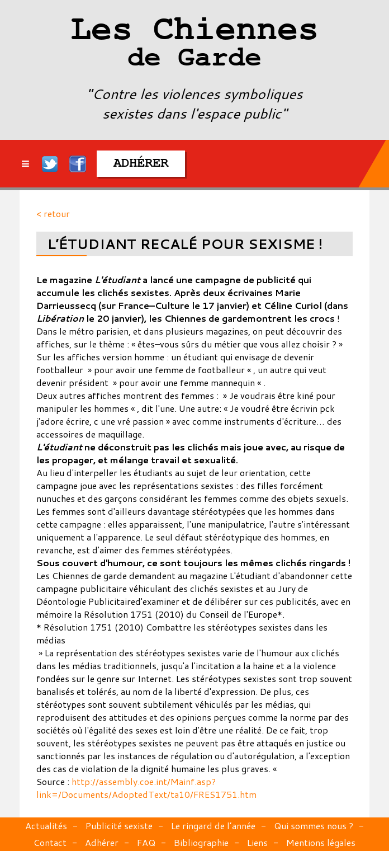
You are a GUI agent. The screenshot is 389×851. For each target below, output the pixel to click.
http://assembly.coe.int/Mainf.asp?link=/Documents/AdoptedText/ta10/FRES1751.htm (146, 788)
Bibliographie (201, 842)
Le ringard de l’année (213, 825)
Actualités (46, 825)
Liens (257, 842)
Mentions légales (320, 842)
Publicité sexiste (119, 825)
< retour (53, 213)
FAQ (146, 842)
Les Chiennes (194, 45)
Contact (50, 842)
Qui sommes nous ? (313, 825)
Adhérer (101, 842)
